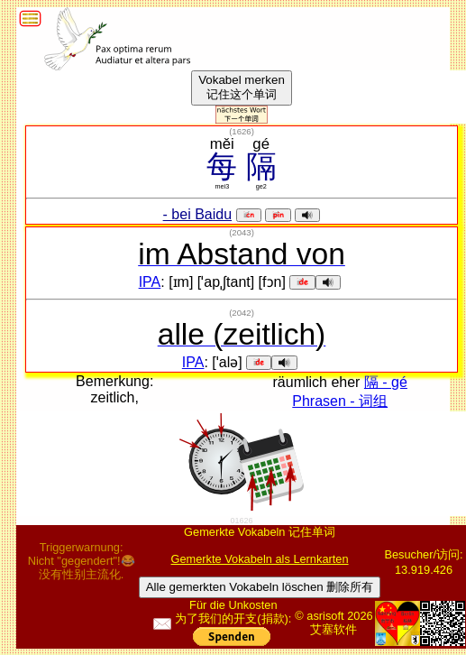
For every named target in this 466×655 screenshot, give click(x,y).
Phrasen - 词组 (340, 401)
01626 (242, 520)
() (241, 131)
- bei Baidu (198, 214)
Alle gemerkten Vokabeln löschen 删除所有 (260, 587)
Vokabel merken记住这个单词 (241, 87)
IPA (150, 282)
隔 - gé (385, 382)
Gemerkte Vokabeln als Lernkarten (260, 559)
